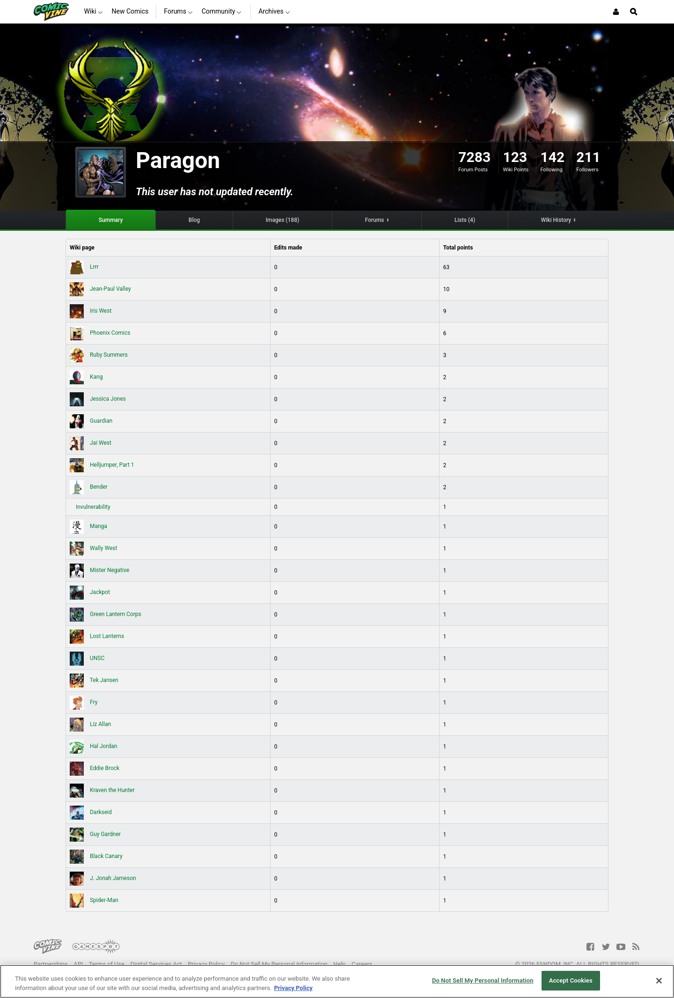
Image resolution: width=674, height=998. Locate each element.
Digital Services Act (156, 964)
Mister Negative (99, 570)
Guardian (91, 421)
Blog (194, 220)
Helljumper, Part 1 (102, 465)
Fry (83, 702)
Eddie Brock (94, 768)
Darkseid (91, 812)
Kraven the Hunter (102, 790)
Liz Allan (90, 724)
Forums (374, 220)
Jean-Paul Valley (100, 289)
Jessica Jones (98, 399)
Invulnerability (92, 507)
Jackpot (90, 592)
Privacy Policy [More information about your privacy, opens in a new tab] (293, 987)
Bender (89, 487)
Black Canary (96, 856)
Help (339, 964)
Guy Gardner (95, 834)
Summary (111, 220)
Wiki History (556, 220)
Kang (86, 377)
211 (588, 157)
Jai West (90, 443)
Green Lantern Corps (105, 614)
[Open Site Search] (633, 11)
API (78, 964)
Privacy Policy (206, 964)
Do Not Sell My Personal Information (279, 964)
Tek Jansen (94, 680)
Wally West (93, 548)
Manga (88, 526)
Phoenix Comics (100, 333)
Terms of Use (107, 964)
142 (553, 157)
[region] (337, 981)
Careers (362, 964)
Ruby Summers (99, 355)
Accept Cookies (571, 980)
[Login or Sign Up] (616, 11)
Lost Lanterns (97, 636)
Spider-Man (94, 900)
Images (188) (283, 220)
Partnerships (51, 964)
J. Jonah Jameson (103, 878)
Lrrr (84, 267)
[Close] (659, 980)
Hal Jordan (93, 746)
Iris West (90, 311)
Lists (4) (464, 220)
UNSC (87, 658)
